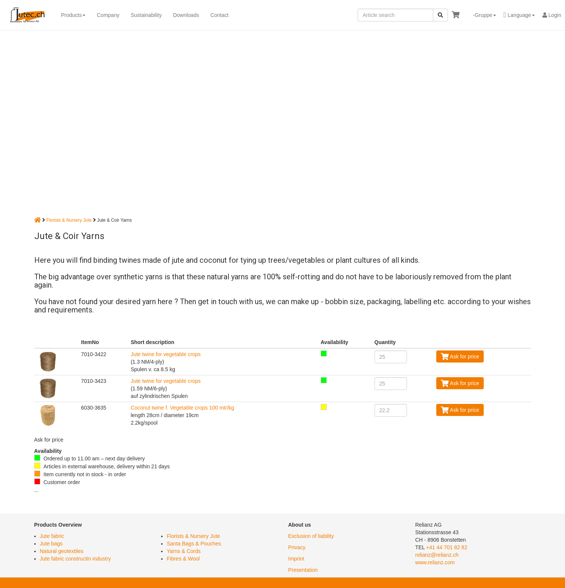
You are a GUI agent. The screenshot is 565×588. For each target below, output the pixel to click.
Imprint (296, 559)
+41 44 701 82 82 (446, 547)
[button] (481, 15)
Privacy (297, 547)
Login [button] (551, 15)
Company (108, 15)
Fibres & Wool (183, 559)
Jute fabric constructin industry (75, 559)
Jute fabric (52, 536)
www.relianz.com (435, 562)
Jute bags (51, 544)
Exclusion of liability (311, 536)
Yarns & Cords (184, 551)
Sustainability (146, 15)
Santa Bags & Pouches (194, 544)
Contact (219, 15)
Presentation (303, 570)
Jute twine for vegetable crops (166, 354)
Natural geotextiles (62, 551)
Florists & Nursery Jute (68, 220)
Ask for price (460, 356)
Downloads (186, 15)
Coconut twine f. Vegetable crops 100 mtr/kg (182, 408)
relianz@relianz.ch (436, 555)
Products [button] (73, 15)
